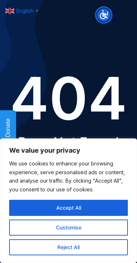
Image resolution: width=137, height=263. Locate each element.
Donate (8, 132)
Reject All (68, 247)
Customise (68, 227)
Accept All (68, 208)
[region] (68, 200)
